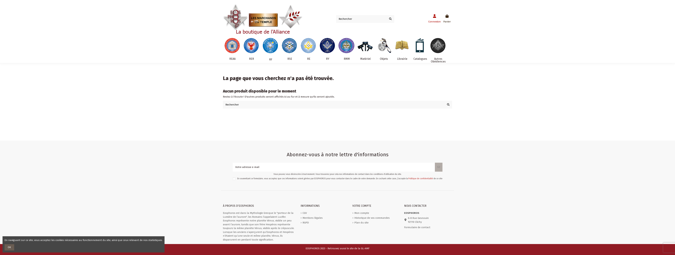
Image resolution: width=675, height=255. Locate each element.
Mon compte (361, 212)
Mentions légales (313, 217)
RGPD (306, 222)
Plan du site (361, 222)
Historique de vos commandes (372, 217)
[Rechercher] (390, 19)
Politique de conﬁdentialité (420, 178)
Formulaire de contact (417, 227)
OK (9, 247)
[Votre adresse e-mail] (334, 167)
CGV (305, 212)
